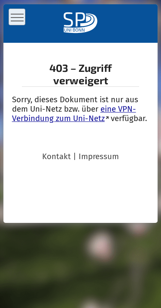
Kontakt (56, 156)
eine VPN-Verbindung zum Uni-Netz (74, 113)
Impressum (99, 156)
